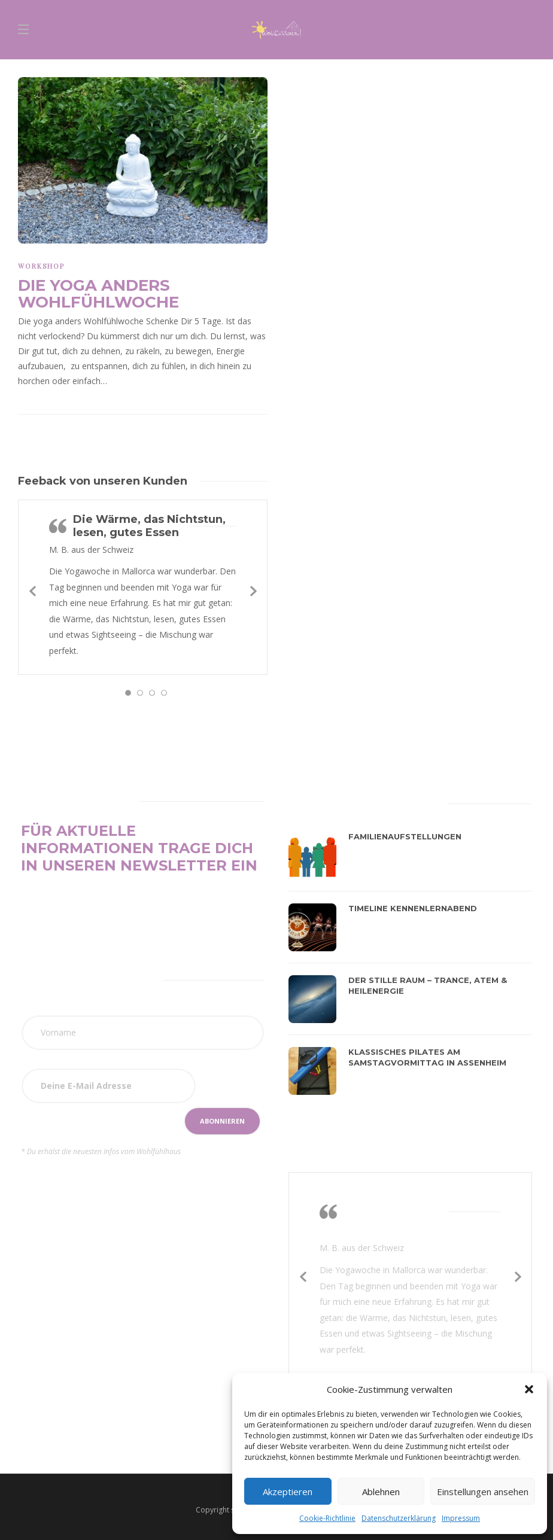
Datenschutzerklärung (398, 1518)
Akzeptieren (287, 1492)
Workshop (41, 265)
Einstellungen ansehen (482, 1492)
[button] (529, 1389)
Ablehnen (381, 1492)
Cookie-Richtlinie (327, 1518)
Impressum (461, 1518)
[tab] (317, 801)
